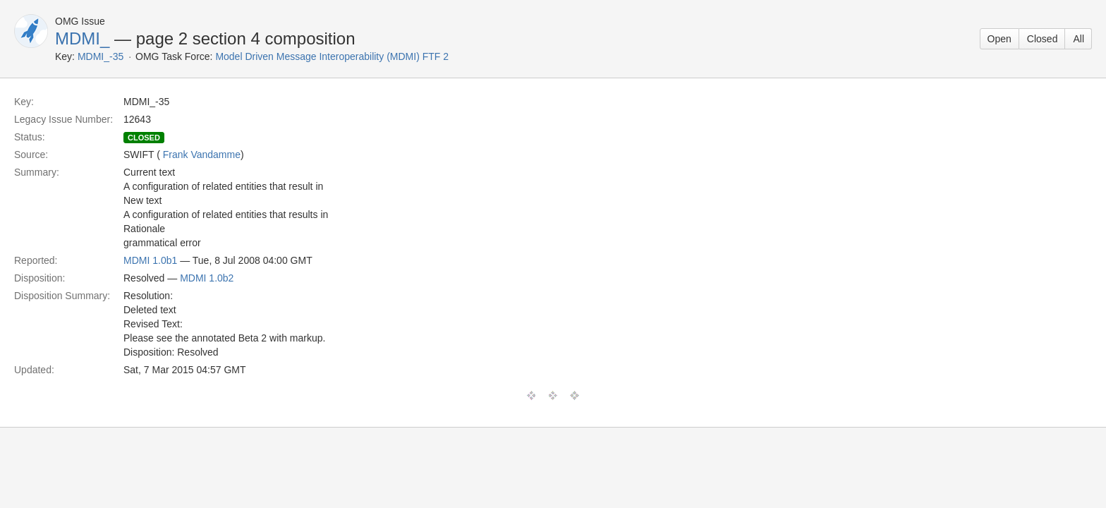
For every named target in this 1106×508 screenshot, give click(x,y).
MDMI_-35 (100, 56)
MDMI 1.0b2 (206, 278)
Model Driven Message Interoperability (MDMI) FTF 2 (332, 56)
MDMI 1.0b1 (150, 260)
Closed (1042, 38)
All (1078, 38)
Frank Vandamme (202, 154)
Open (999, 38)
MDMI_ (82, 38)
